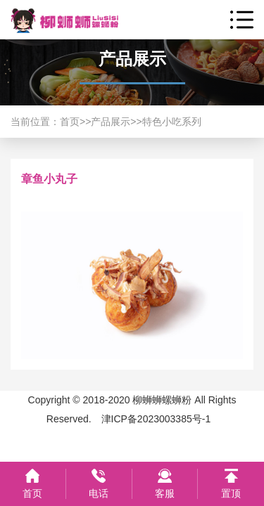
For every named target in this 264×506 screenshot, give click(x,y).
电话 (98, 493)
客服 (165, 493)
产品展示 (110, 121)
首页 (70, 121)
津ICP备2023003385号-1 (156, 418)
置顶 (231, 493)
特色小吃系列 (171, 121)
